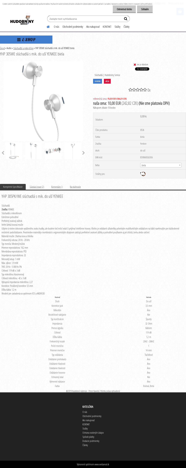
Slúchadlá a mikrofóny (23, 48)
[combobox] (161, 165)
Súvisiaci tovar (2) (37, 187)
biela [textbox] (144, 165)
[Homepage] (46, 26)
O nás (56, 27)
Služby (117, 27)
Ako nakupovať (93, 27)
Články (126, 27)
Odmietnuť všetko (124, 9)
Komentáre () (57, 187)
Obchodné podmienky (72, 27)
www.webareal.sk (102, 464)
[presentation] (84, 153)
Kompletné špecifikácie (13, 187)
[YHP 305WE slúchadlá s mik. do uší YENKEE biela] (43, 62)
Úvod (2, 48)
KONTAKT (107, 27)
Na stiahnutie (75, 187)
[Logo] (22, 19)
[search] (126, 19)
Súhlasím (145, 9)
